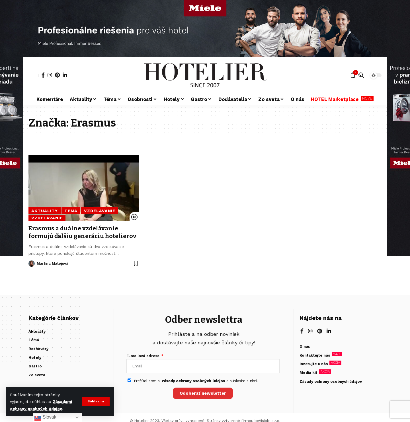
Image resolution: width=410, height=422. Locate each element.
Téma (69, 210)
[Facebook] (43, 75)
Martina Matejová (53, 271)
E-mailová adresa (143, 356)
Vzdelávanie (97, 210)
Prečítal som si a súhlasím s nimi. (196, 381)
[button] (95, 401)
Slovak (45, 417)
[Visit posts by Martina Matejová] (31, 271)
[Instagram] (50, 75)
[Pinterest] (57, 75)
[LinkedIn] (65, 75)
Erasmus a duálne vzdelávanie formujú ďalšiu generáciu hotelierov (74, 236)
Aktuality (44, 210)
